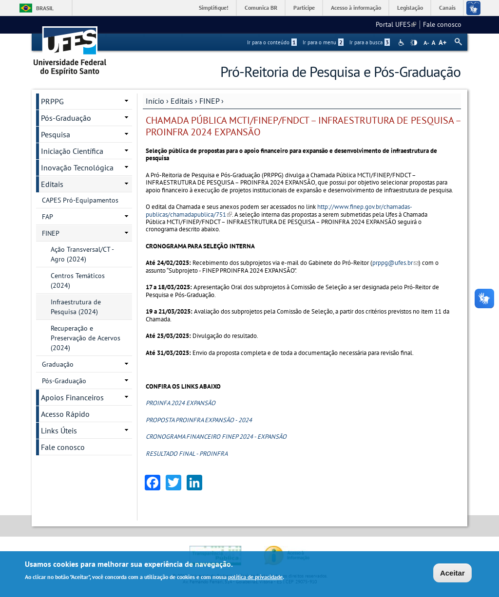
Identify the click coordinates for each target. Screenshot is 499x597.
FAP (47, 216)
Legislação (410, 7)
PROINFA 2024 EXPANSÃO (180, 403)
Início (155, 101)
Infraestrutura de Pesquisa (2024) (76, 307)
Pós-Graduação (66, 118)
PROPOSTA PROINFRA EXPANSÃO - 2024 (199, 420)
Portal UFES (396, 24)
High (413, 42)
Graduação (58, 364)
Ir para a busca (369, 42)
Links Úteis (59, 430)
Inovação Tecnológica (77, 167)
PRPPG (52, 101)
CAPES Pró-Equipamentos (80, 200)
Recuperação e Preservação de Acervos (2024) (85, 338)
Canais (447, 7)
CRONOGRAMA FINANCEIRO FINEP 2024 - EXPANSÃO (216, 436)
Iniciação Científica (72, 151)
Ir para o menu (323, 42)
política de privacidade (255, 577)
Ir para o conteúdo (272, 42)
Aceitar (452, 573)
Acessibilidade (402, 42)
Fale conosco (442, 24)
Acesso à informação (356, 7)
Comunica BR (261, 7)
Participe (304, 7)
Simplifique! (214, 7)
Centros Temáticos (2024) (78, 280)
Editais (182, 101)
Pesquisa (55, 134)
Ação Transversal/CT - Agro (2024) (82, 254)
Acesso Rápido (65, 414)
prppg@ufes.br (395, 263)
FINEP (209, 101)
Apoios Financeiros (72, 397)
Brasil (45, 8)
